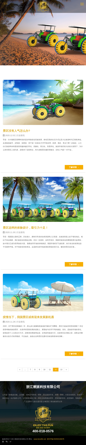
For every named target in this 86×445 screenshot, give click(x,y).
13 (61, 370)
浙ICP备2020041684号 (55, 439)
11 (50, 370)
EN (6, 3)
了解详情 (74, 167)
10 (44, 370)
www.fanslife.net (40, 439)
